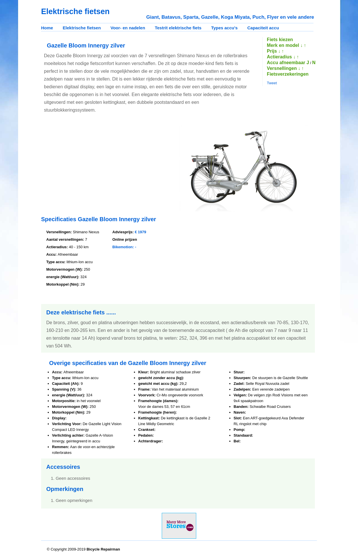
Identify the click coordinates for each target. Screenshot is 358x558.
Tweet (272, 83)
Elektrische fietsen (82, 27)
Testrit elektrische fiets (178, 27)
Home (47, 27)
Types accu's (224, 27)
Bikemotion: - (124, 247)
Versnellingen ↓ (283, 68)
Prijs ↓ (273, 51)
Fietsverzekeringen (288, 74)
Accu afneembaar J (288, 62)
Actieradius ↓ (281, 56)
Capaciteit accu (263, 27)
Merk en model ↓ (285, 45)
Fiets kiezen (280, 39)
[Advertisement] (89, 165)
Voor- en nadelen (128, 27)
